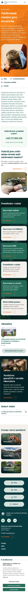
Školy (15, 482)
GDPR (2, 546)
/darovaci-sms (14, 251)
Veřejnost (15, 504)
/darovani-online (14, 215)
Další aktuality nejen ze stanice (14, 351)
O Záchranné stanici (19, 78)
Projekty (3, 543)
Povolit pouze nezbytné (14, 585)
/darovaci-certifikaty (14, 233)
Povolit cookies (14, 589)
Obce (15, 497)
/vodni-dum (11, 453)
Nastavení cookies (14, 581)
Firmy (15, 490)
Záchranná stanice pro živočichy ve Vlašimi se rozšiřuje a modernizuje (13, 341)
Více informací (8, 397)
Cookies (3, 549)
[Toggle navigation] (25, 2)
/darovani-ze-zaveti (14, 288)
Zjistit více (5, 577)
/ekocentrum (11, 467)
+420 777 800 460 (14, 138)
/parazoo (11, 439)
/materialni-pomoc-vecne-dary (14, 307)
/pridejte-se (14, 270)
